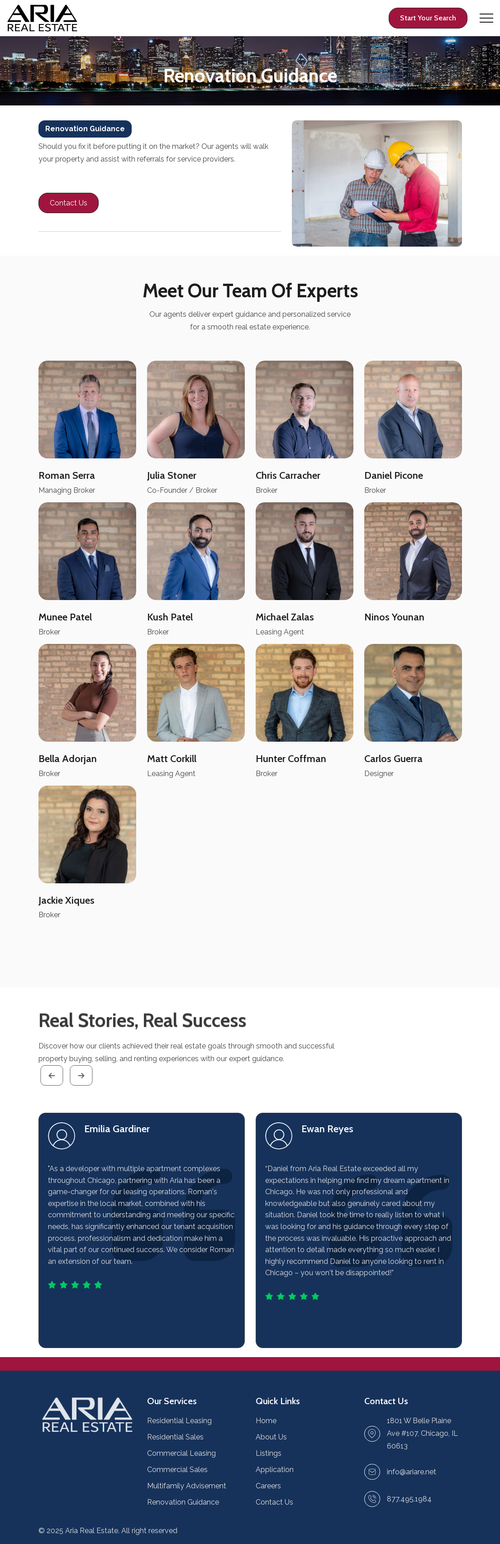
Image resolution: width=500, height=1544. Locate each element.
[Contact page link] (68, 203)
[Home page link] (42, 18)
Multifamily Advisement (186, 1486)
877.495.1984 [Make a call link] (409, 1499)
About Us (271, 1437)
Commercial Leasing (181, 1453)
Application (275, 1469)
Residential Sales (175, 1437)
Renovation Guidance (183, 1502)
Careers (268, 1486)
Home (266, 1420)
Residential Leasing (179, 1420)
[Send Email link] (411, 1472)
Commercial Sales (177, 1469)
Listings (268, 1453)
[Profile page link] (428, 18)
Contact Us (274, 1502)
